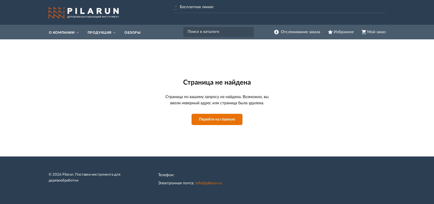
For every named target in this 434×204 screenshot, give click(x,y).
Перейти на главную (217, 119)
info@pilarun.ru (209, 183)
